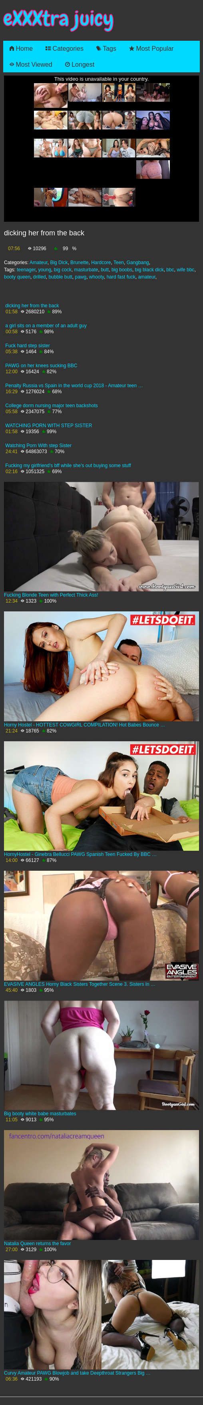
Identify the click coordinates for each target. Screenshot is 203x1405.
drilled (39, 277)
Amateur (39, 262)
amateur (146, 277)
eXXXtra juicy (58, 18)
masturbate (86, 270)
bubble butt (60, 277)
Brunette (79, 262)
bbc (170, 270)
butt (105, 270)
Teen (118, 262)
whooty (96, 277)
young (44, 270)
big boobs (121, 270)
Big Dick (59, 262)
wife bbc (185, 270)
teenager (26, 270)
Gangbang (138, 262)
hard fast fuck (121, 277)
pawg (80, 277)
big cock (63, 270)
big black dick (149, 270)
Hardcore (101, 262)
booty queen (17, 277)
